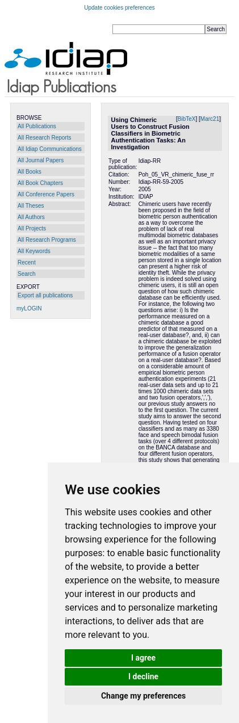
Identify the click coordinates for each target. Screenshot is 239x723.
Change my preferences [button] (143, 695)
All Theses (31, 206)
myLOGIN (28, 308)
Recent (27, 262)
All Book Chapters (40, 183)
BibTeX (187, 119)
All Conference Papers (46, 194)
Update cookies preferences (119, 8)
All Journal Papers (41, 160)
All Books (29, 172)
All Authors (31, 217)
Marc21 (209, 119)
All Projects (32, 228)
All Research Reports (44, 137)
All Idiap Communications (50, 149)
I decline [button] (143, 676)
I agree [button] (143, 657)
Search (27, 274)
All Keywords (34, 251)
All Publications (37, 126)
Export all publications (45, 295)
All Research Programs (47, 240)
